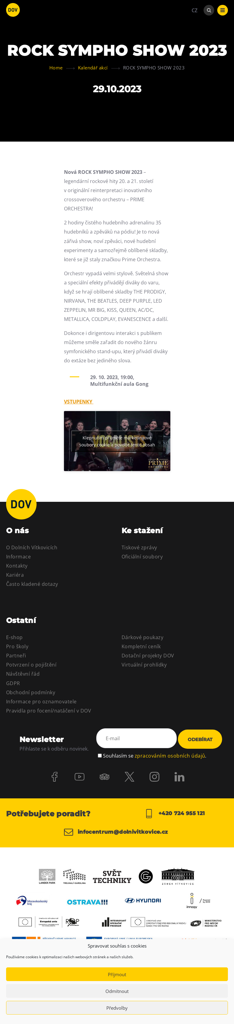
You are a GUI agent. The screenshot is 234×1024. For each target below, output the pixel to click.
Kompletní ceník (141, 646)
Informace (18, 556)
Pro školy (17, 646)
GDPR (13, 683)
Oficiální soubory (142, 556)
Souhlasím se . (154, 754)
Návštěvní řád (23, 673)
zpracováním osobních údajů (170, 754)
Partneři (16, 655)
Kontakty (17, 565)
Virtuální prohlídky (144, 664)
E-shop (14, 637)
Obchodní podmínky (30, 692)
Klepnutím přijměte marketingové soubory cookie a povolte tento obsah (117, 441)
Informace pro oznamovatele (41, 701)
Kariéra (15, 575)
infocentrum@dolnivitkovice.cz (112, 835)
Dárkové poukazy (142, 637)
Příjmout (117, 974)
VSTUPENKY (79, 401)
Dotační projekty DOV (148, 655)
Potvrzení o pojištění (31, 664)
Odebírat (200, 739)
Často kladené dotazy (32, 584)
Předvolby (117, 1008)
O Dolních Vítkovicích (31, 547)
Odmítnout (117, 991)
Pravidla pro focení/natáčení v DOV (48, 710)
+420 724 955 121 (174, 813)
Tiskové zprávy (139, 547)
